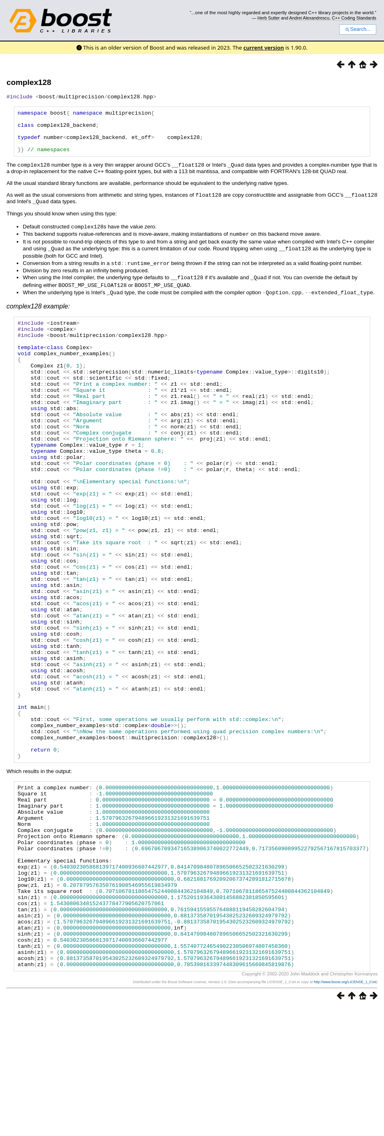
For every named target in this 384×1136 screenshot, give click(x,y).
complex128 (29, 82)
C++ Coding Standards (354, 17)
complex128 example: (38, 310)
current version (263, 47)
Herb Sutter (268, 17)
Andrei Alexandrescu (309, 17)
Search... (358, 29)
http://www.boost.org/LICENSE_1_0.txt (345, 1110)
